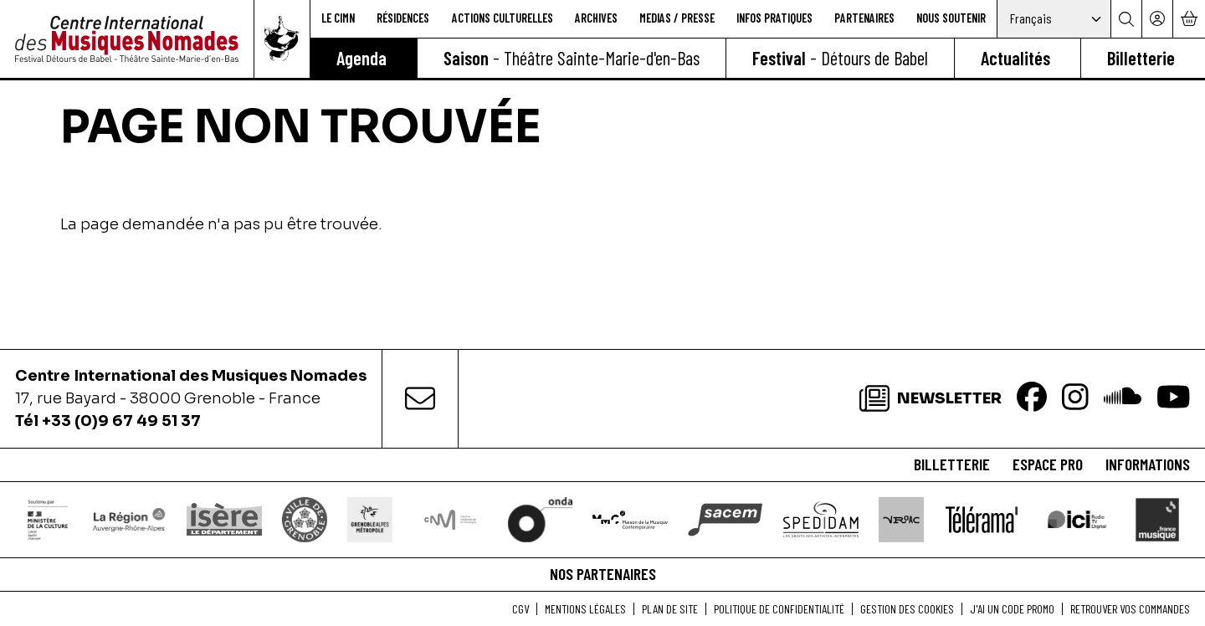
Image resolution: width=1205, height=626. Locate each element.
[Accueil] (126, 39)
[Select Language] (1053, 19)
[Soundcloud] (1122, 398)
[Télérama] (981, 519)
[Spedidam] (821, 519)
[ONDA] (540, 519)
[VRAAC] (901, 519)
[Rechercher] (1125, 19)
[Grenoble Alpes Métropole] (369, 519)
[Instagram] (1075, 398)
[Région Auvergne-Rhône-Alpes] (128, 519)
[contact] (420, 399)
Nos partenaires (603, 573)
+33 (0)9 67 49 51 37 (121, 421)
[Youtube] (1173, 398)
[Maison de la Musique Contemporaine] (630, 520)
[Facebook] (1032, 398)
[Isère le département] (223, 520)
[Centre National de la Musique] (449, 519)
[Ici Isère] (1076, 520)
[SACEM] (726, 519)
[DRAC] (47, 519)
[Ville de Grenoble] (304, 519)
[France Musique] (1157, 519)
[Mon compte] (1156, 19)
